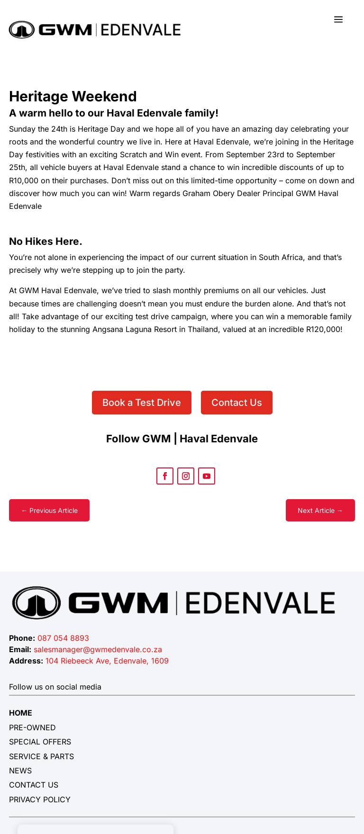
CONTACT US (33, 784)
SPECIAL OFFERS (40, 741)
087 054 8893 (63, 638)
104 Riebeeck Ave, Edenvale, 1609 (107, 660)
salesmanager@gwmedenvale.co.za (98, 649)
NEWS (20, 770)
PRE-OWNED (32, 727)
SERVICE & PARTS (41, 756)
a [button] (338, 20)
